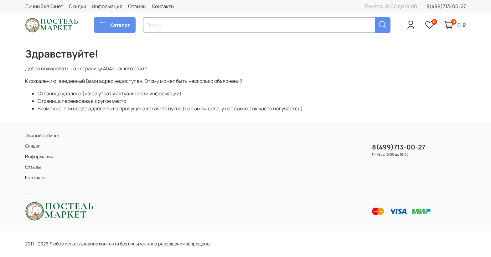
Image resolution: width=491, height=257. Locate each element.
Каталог (114, 25)
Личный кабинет (44, 6)
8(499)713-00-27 (446, 6)
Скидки (77, 6)
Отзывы (137, 6)
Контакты (163, 6)
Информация (107, 6)
